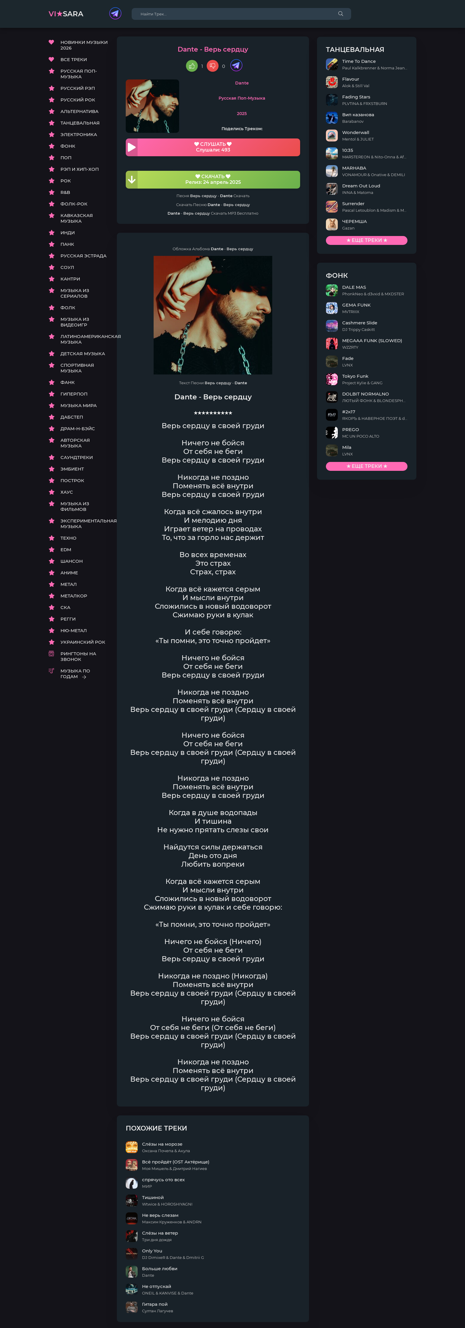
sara (66, 13)
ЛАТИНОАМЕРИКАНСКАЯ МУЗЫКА (84, 339)
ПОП (65, 158)
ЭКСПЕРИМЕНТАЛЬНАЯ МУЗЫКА (84, 524)
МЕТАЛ (68, 584)
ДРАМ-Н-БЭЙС (77, 429)
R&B (65, 192)
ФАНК (67, 382)
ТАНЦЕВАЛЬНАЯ (80, 123)
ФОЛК (67, 308)
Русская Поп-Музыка (255, 98)
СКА (65, 607)
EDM (65, 550)
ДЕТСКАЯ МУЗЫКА (82, 354)
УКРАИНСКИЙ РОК (82, 642)
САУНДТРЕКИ (76, 457)
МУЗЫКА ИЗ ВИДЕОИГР (74, 322)
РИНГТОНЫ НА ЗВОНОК (78, 656)
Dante (255, 83)
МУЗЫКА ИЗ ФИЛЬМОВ (74, 506)
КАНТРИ (70, 279)
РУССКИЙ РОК (77, 100)
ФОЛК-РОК (73, 204)
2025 (255, 114)
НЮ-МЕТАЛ (73, 631)
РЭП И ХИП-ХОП (79, 169)
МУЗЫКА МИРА (78, 406)
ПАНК (67, 244)
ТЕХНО (68, 538)
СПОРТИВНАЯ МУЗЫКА (77, 368)
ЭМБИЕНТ (72, 469)
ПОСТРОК (72, 481)
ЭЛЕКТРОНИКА (78, 135)
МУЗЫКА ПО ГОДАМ (75, 674)
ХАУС (66, 492)
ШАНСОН (71, 561)
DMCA (56, 1319)
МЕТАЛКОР (73, 596)
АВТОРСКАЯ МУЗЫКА (75, 443)
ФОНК (67, 146)
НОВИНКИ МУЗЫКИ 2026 (84, 45)
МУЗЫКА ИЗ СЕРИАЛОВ (74, 293)
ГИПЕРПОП (73, 394)
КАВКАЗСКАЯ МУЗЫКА (76, 218)
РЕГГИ (68, 619)
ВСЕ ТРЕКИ (73, 60)
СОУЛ (67, 267)
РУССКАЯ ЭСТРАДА (83, 256)
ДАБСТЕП (71, 417)
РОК (65, 181)
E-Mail (409, 1320)
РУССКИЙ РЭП (77, 88)
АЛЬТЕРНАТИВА (79, 111)
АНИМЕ (69, 573)
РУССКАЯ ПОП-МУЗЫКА (78, 74)
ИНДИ (67, 233)
